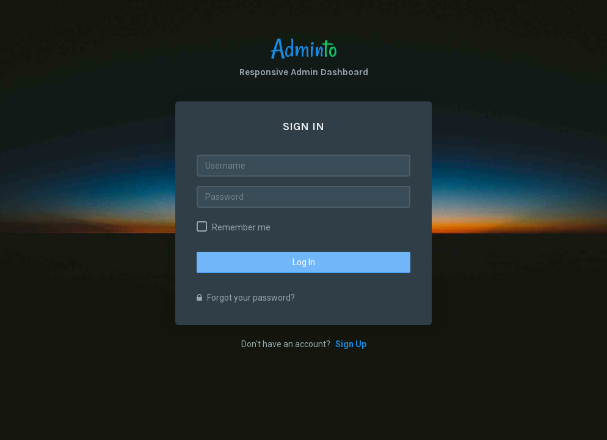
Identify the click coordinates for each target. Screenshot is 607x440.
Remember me (241, 227)
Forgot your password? (246, 297)
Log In (304, 262)
